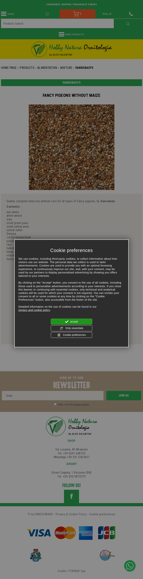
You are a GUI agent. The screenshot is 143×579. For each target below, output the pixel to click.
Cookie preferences (71, 335)
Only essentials (71, 328)
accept (71, 321)
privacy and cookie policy (34, 310)
